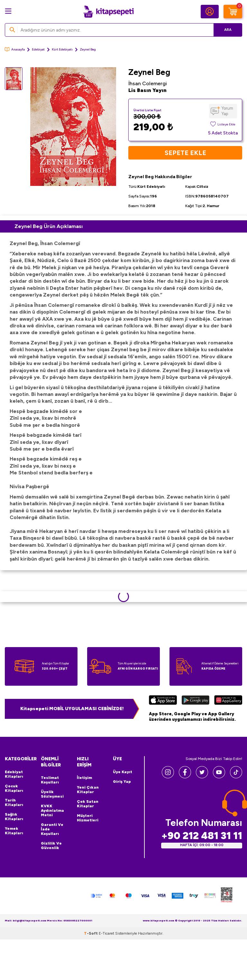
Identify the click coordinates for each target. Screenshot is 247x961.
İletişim (84, 777)
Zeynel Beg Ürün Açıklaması (48, 226)
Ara (228, 30)
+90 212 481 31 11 (201, 836)
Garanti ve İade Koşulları (52, 829)
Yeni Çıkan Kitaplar (88, 789)
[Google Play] (195, 700)
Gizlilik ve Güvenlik (51, 845)
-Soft (91, 933)
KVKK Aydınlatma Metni (52, 810)
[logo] (108, 11)
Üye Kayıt (122, 772)
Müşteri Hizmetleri (87, 817)
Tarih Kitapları (14, 802)
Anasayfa (15, 49)
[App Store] (163, 700)
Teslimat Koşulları (50, 779)
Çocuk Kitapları (14, 788)
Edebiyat (38, 49)
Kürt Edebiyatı (62, 49)
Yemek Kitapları (14, 830)
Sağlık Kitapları (14, 816)
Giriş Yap (122, 781)
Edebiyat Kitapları (14, 774)
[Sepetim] (232, 11)
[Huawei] (228, 700)
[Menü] (8, 11)
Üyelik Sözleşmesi (52, 794)
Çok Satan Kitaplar (87, 803)
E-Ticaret (106, 933)
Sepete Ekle (185, 153)
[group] (73, 126)
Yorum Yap (227, 111)
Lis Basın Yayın (147, 90)
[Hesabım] (210, 11)
